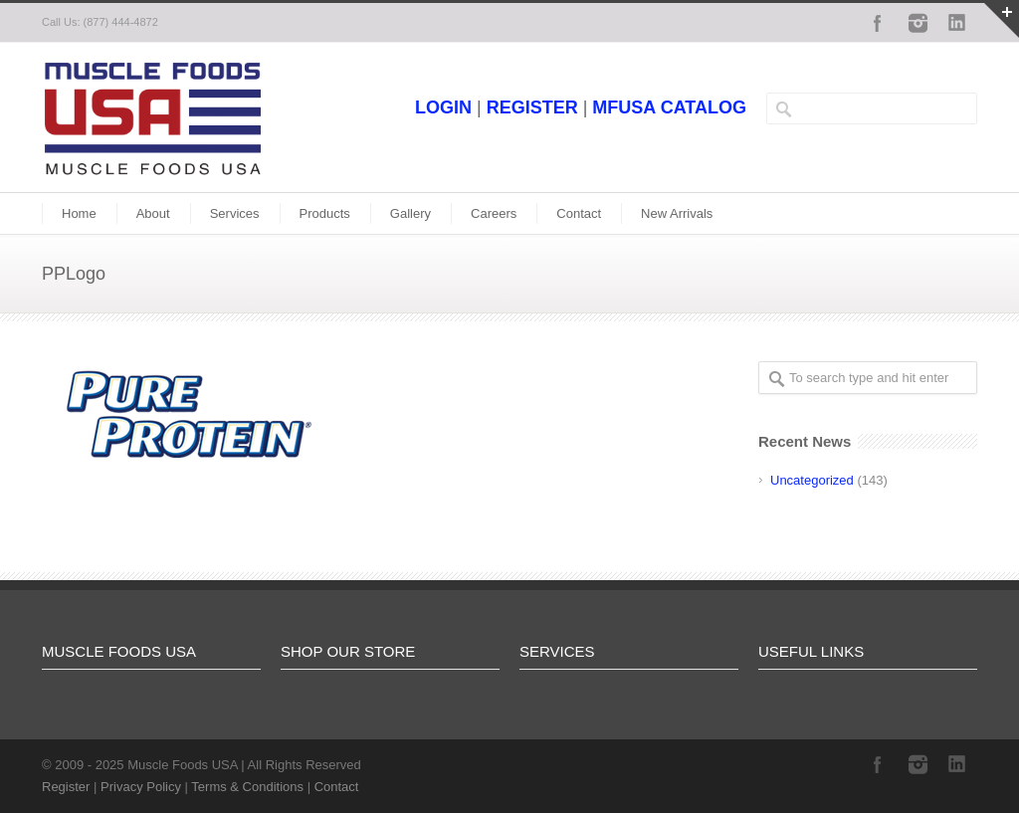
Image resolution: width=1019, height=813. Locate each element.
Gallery (410, 213)
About (153, 213)
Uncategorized (812, 480)
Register (66, 786)
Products (325, 213)
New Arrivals (677, 213)
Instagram (917, 23)
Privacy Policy (141, 786)
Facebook (878, 23)
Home (79, 213)
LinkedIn (957, 23)
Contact (578, 213)
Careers (493, 213)
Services (235, 213)
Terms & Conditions (247, 786)
